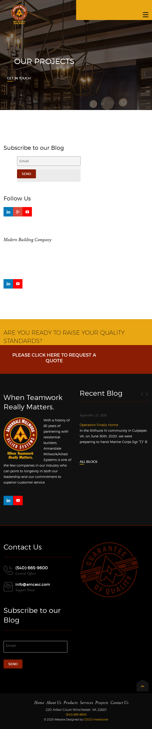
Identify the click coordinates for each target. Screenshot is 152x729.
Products (71, 702)
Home (39, 702)
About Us (53, 702)
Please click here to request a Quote (54, 357)
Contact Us (119, 702)
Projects (101, 702)
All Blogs (88, 462)
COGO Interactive (96, 719)
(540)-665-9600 (31, 567)
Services (86, 702)
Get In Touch (19, 78)
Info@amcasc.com (32, 584)
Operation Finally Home (99, 425)
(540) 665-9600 (76, 714)
